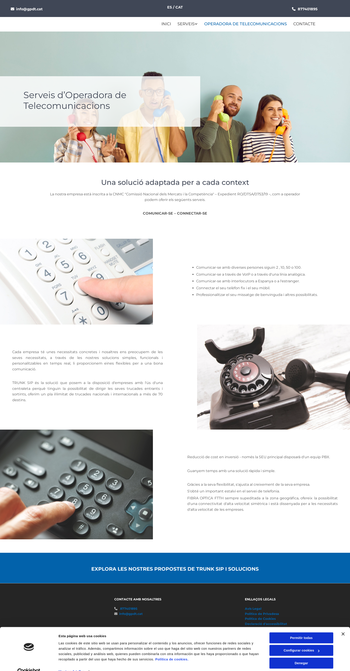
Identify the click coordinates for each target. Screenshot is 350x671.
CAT (179, 7)
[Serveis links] (172, 24)
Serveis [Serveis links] (186, 23)
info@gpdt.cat (30, 9)
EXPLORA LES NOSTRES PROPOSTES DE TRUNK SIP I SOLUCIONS (175, 569)
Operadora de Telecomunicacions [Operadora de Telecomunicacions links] (245, 23)
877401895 (128, 608)
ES (170, 7)
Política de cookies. (171, 650)
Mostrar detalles (71, 662)
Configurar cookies (301, 641)
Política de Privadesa (262, 614)
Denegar (301, 654)
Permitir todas (301, 628)
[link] (184, 24)
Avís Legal (253, 608)
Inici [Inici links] (166, 23)
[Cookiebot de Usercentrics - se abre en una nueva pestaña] (28, 662)
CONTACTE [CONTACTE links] (304, 23)
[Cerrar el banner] (343, 624)
